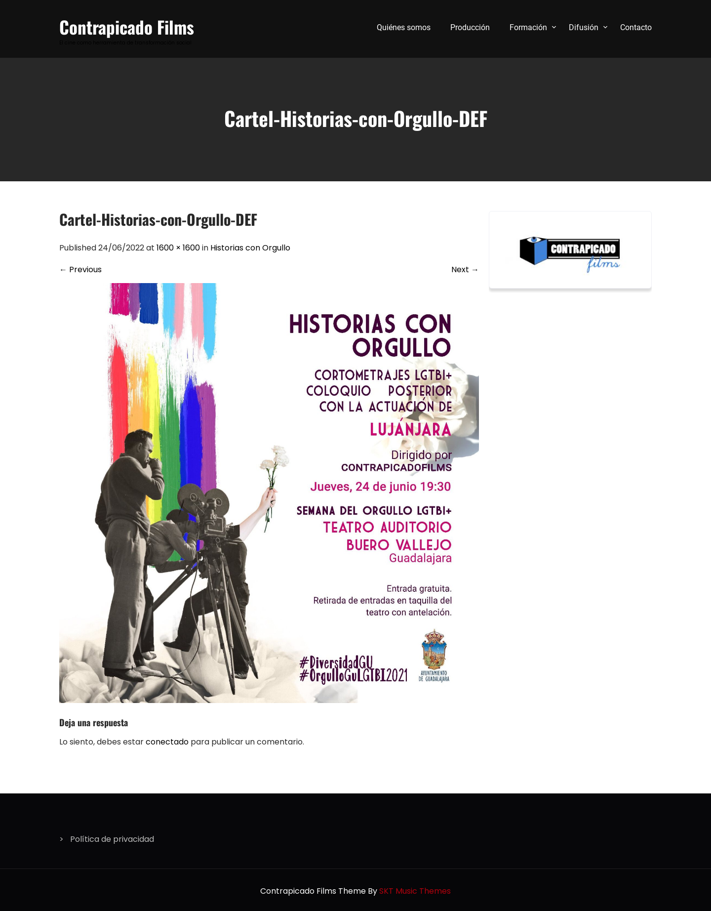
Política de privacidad (112, 839)
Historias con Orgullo (250, 247)
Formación (528, 27)
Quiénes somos (404, 27)
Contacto (636, 27)
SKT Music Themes (415, 891)
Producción (470, 27)
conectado (167, 741)
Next (465, 269)
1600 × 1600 (178, 247)
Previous (80, 269)
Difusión (583, 27)
